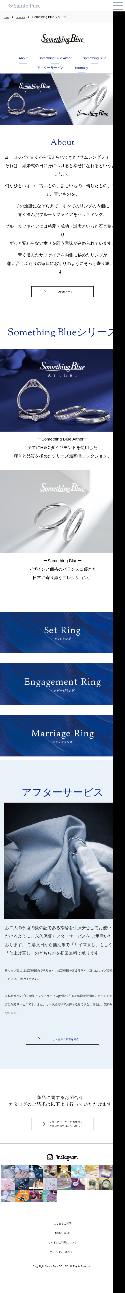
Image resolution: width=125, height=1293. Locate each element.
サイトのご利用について (62, 1259)
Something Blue (30, 71)
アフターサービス (91, 71)
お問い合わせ (62, 1250)
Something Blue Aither (79, 59)
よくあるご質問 (62, 1240)
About (25, 59)
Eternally (62, 83)
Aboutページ (66, 309)
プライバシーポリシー (62, 1268)
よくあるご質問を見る (65, 1059)
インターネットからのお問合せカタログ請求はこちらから (66, 1149)
